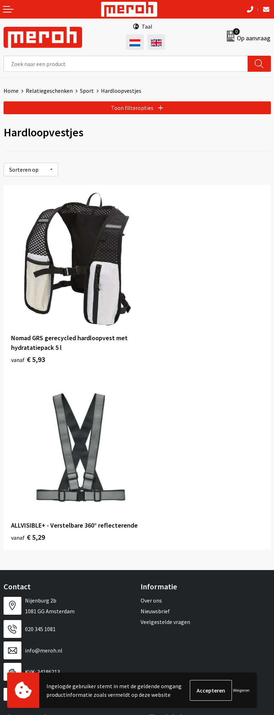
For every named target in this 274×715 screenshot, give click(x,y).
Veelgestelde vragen (165, 429)
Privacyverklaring (162, 570)
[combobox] (126, 64)
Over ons (151, 407)
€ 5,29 (161, 344)
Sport (87, 90)
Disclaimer (154, 581)
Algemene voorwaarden (169, 538)
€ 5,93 (28, 344)
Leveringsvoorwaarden (168, 549)
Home (11, 90)
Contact (14, 538)
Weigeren (241, 690)
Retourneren (19, 549)
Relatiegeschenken (49, 90)
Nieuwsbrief (155, 418)
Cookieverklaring (161, 560)
